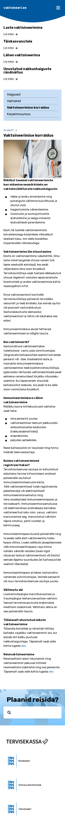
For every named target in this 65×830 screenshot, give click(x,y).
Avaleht (8, 130)
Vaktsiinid (14, 101)
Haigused (13, 94)
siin (23, 645)
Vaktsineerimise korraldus (28, 107)
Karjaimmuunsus (19, 114)
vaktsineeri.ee (15, 8)
